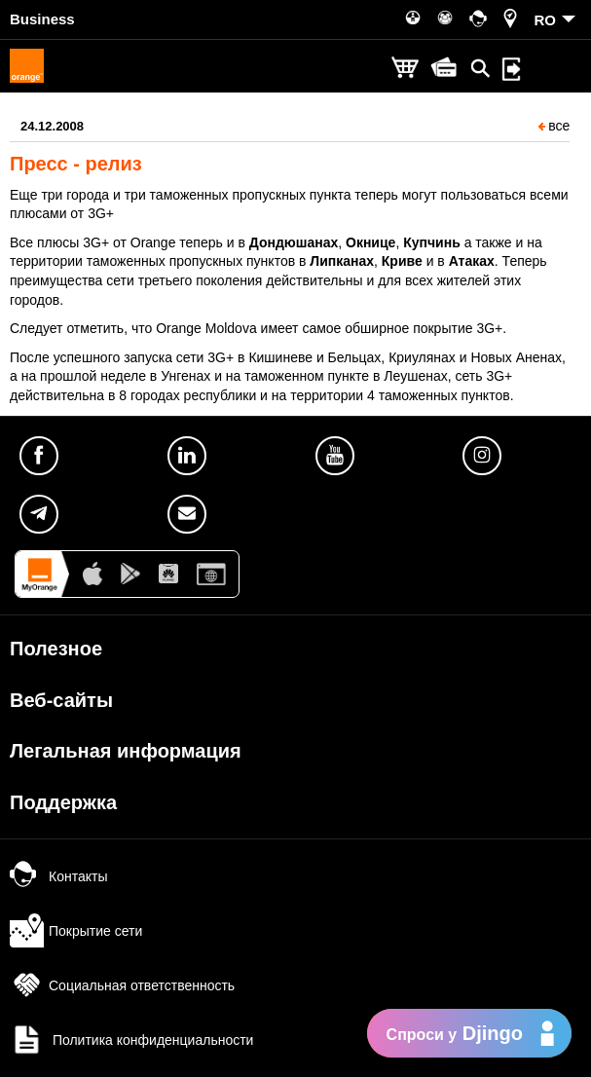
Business (42, 19)
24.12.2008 (52, 126)
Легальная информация (125, 750)
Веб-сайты (61, 700)
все (554, 125)
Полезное (56, 648)
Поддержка (63, 802)
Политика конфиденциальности (131, 1040)
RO (546, 20)
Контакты (58, 876)
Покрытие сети (76, 931)
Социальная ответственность (122, 985)
